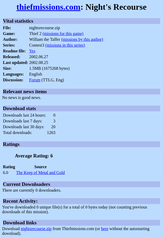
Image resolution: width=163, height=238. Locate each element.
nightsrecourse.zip (36, 228)
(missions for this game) (62, 33)
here (104, 228)
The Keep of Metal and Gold (40, 172)
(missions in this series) (65, 45)
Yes (32, 51)
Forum (35, 80)
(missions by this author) (82, 39)
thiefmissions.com (48, 7)
